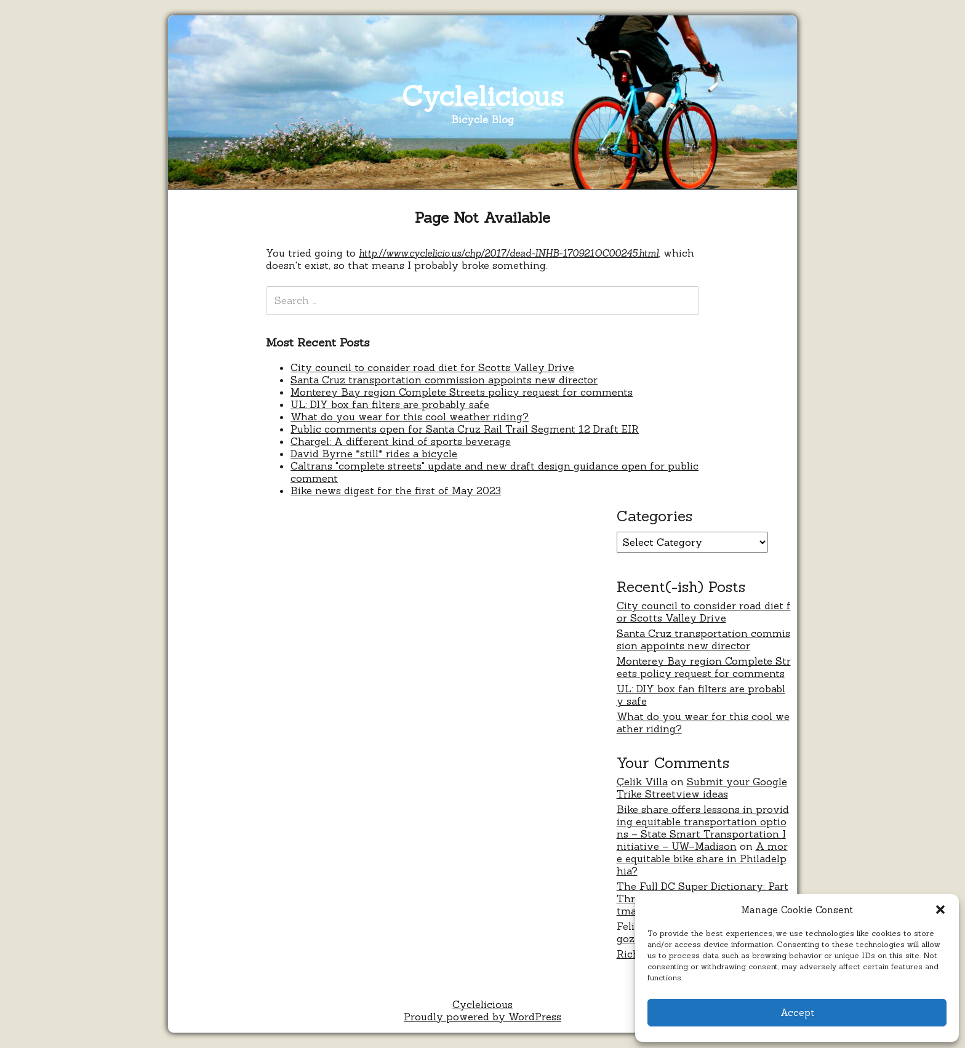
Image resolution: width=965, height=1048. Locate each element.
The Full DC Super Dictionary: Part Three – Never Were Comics (702, 892)
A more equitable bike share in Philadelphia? (702, 858)
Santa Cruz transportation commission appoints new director (444, 380)
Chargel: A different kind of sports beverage (400, 441)
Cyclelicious (483, 95)
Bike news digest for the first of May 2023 (395, 490)
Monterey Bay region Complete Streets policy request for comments (461, 392)
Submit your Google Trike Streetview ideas (702, 787)
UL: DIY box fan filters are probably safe (389, 404)
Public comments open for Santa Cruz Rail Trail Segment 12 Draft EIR (464, 429)
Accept (797, 1012)
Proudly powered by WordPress (482, 1016)
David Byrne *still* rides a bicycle (373, 453)
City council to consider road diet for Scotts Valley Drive (432, 367)
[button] (940, 909)
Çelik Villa (642, 781)
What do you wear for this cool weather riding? (409, 416)
